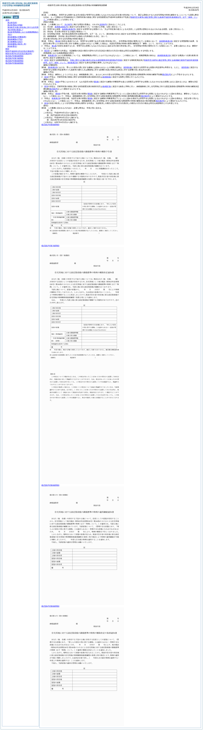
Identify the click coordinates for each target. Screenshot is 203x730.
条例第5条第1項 (165, 41)
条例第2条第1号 (61, 27)
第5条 (96, 82)
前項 (46, 60)
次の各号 (68, 24)
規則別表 (185, 67)
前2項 (46, 51)
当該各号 (103, 24)
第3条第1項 (52, 67)
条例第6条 (106, 77)
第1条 (57, 41)
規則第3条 (127, 67)
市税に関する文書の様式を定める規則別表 (96, 60)
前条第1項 (52, 55)
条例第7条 (106, 86)
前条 (57, 82)
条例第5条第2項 (163, 55)
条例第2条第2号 (68, 29)
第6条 (57, 94)
